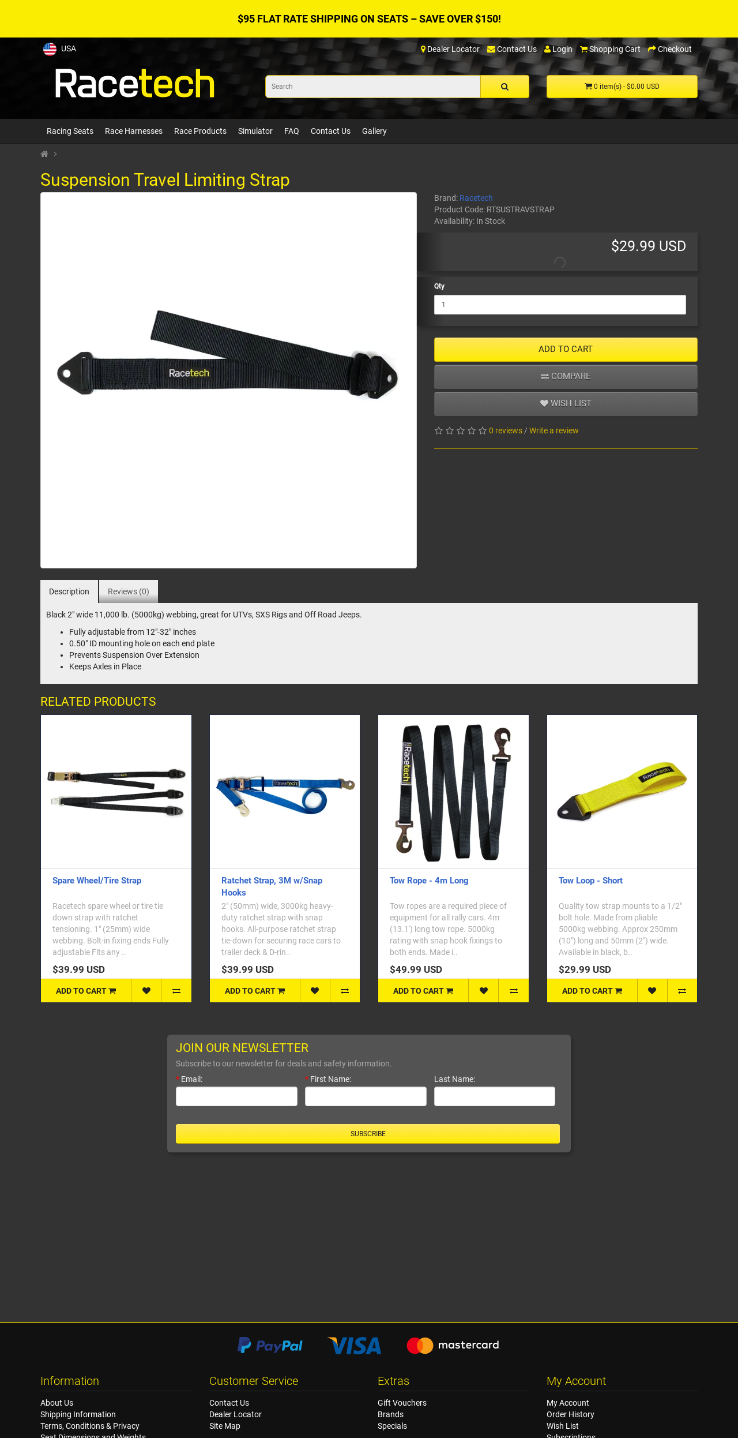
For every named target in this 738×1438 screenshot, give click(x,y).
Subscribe (368, 1134)
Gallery (374, 131)
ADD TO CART (566, 349)
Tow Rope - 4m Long (429, 880)
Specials (392, 1425)
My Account (568, 1402)
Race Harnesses (134, 131)
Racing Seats (70, 131)
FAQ (291, 131)
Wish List (563, 1425)
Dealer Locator (235, 1414)
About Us (56, 1402)
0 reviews (505, 430)
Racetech (476, 198)
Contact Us (331, 131)
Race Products (200, 131)
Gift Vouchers (402, 1402)
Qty (439, 286)
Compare (566, 376)
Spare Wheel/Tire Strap (96, 880)
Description (69, 591)
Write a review (554, 430)
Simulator (255, 131)
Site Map (224, 1425)
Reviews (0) (128, 591)
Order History (570, 1414)
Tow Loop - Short (591, 880)
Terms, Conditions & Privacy (90, 1425)
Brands (391, 1414)
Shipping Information (78, 1414)
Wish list (566, 403)
